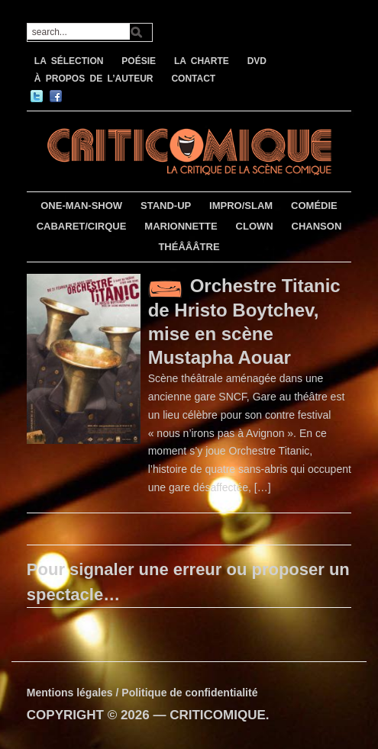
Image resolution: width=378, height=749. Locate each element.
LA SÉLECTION (69, 61)
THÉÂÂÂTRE (188, 246)
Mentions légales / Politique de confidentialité (142, 692)
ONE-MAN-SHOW (81, 205)
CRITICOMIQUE (218, 715)
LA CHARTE (201, 61)
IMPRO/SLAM (241, 205)
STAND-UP (166, 205)
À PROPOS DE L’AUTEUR (93, 78)
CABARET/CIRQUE (82, 226)
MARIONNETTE (180, 226)
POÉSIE (138, 61)
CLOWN (254, 226)
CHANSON (317, 226)
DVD (257, 61)
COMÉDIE (314, 205)
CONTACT (193, 78)
